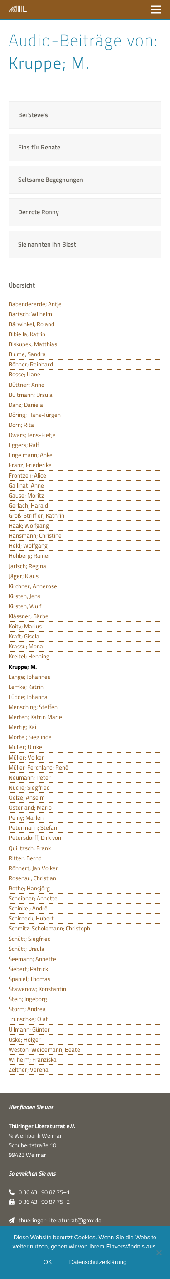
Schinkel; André (28, 908)
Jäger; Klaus (24, 575)
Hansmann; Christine (35, 535)
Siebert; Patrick (28, 968)
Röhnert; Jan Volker (33, 868)
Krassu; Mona (26, 646)
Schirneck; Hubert (31, 918)
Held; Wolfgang (28, 545)
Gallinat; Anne (26, 485)
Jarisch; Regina (27, 565)
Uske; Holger (25, 1039)
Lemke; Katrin (26, 686)
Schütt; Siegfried (30, 938)
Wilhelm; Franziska (33, 1059)
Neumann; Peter (30, 777)
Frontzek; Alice (27, 475)
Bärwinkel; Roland (31, 324)
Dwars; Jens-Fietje (32, 434)
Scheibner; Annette (33, 898)
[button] (156, 9)
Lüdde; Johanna (28, 696)
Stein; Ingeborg (28, 998)
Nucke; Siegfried (29, 787)
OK (48, 1261)
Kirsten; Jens (24, 596)
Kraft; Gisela (24, 636)
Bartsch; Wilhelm (30, 313)
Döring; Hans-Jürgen (35, 414)
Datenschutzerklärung (97, 1261)
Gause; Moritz (26, 495)
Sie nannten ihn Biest (47, 244)
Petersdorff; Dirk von (35, 837)
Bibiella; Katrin (27, 334)
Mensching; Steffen (33, 706)
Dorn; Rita (21, 424)
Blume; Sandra (27, 354)
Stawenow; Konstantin (37, 988)
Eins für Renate (39, 147)
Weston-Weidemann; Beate (44, 1049)
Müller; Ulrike (25, 746)
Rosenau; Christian (32, 878)
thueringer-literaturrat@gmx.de (55, 1220)
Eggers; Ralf (24, 444)
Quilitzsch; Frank (30, 848)
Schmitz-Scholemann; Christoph (49, 928)
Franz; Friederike (30, 464)
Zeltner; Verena (29, 1069)
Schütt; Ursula (26, 948)
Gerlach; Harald (28, 505)
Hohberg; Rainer (29, 555)
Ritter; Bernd (25, 858)
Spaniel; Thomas (29, 978)
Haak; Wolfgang (29, 525)
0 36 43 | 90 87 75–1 (39, 1192)
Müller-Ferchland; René (38, 767)
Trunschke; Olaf (28, 1018)
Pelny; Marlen (26, 817)
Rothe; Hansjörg (29, 888)
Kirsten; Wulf (25, 606)
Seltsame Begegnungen (50, 179)
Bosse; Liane (24, 374)
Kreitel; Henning (29, 656)
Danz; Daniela (26, 404)
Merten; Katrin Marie (35, 716)
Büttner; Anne (26, 384)
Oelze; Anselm (27, 797)
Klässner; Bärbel (29, 616)
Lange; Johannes (29, 676)
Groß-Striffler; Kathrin (36, 515)
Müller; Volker (26, 757)
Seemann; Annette (32, 958)
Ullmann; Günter (29, 1029)
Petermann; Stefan (33, 827)
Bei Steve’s (33, 114)
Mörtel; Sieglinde (30, 736)
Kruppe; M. (23, 666)
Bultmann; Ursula (31, 394)
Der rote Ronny (38, 211)
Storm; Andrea (27, 1008)
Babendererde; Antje (35, 303)
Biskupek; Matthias (33, 344)
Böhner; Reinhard (31, 364)
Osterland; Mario (30, 807)
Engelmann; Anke (31, 454)
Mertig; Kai (22, 726)
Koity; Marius (25, 626)
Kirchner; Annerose (33, 586)
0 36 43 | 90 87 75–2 (39, 1201)
